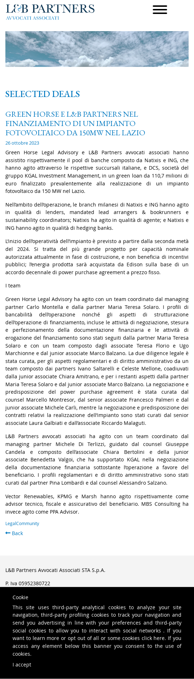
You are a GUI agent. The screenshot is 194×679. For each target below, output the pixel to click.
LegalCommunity (22, 523)
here (159, 638)
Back (14, 533)
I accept (22, 664)
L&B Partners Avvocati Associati (50, 12)
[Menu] (160, 11)
